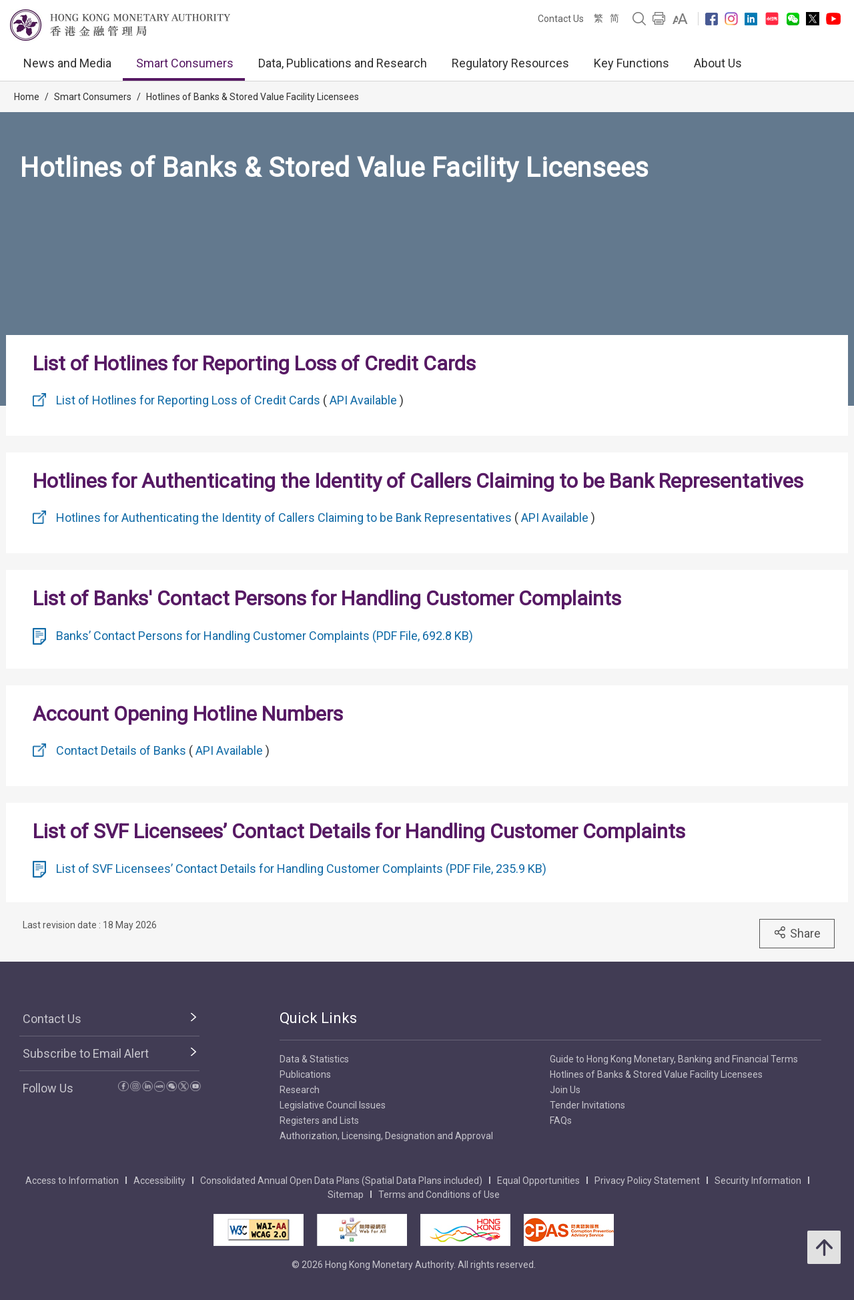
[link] (680, 18)
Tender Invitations (587, 1105)
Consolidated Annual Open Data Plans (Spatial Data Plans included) (341, 1180)
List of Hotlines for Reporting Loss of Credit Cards (188, 400)
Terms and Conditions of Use (439, 1194)
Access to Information (72, 1180)
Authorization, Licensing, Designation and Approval (386, 1135)
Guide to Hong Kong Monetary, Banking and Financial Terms (674, 1059)
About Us (718, 63)
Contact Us (561, 18)
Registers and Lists (319, 1120)
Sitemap (346, 1194)
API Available (363, 400)
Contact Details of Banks (121, 750)
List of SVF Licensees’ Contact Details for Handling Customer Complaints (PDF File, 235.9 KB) (301, 869)
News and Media (67, 63)
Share (797, 933)
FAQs (561, 1120)
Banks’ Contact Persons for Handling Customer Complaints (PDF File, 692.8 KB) (264, 636)
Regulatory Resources (510, 63)
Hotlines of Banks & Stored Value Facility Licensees (252, 96)
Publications (305, 1074)
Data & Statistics (314, 1059)
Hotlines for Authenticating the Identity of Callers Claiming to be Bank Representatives (284, 518)
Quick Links (318, 1018)
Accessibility (159, 1180)
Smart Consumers (185, 63)
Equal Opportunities (538, 1180)
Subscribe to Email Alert (86, 1053)
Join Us (565, 1089)
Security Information (758, 1180)
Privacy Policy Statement (647, 1180)
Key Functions (631, 63)
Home (26, 96)
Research (300, 1089)
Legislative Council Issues (333, 1105)
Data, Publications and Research (342, 63)
